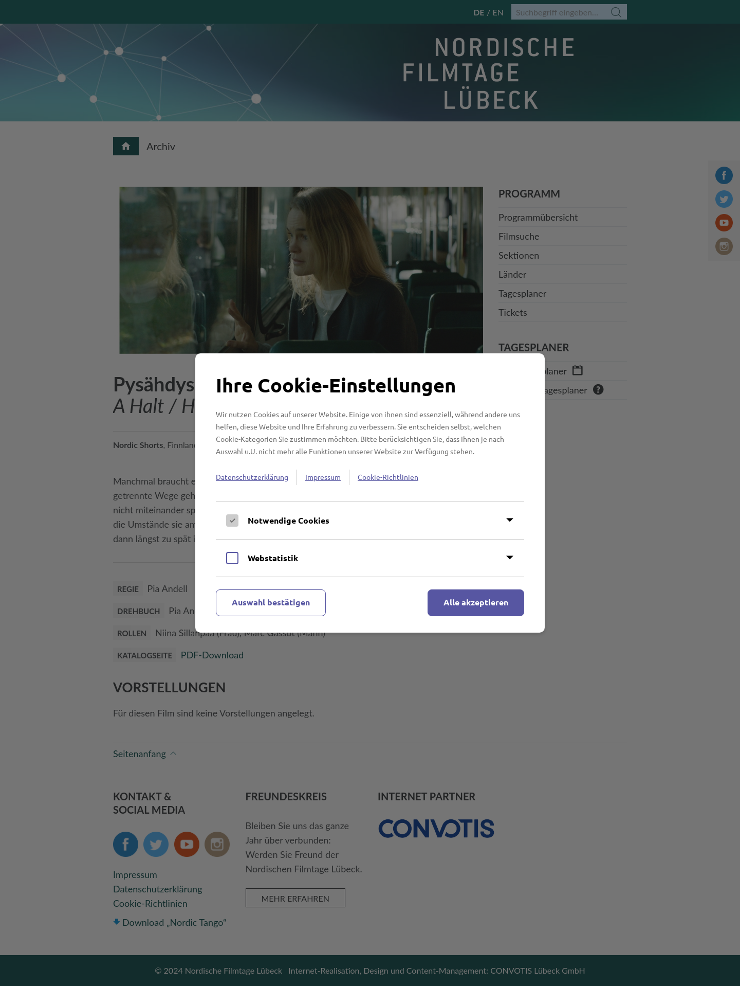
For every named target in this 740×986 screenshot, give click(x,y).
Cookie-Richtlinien (388, 476)
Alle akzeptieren (475, 602)
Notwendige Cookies (288, 520)
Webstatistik (273, 557)
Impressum (323, 476)
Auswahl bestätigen (271, 602)
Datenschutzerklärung (252, 476)
